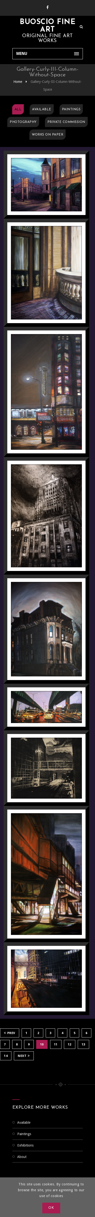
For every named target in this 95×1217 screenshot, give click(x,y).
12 (69, 1044)
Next (24, 1056)
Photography (23, 122)
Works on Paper (47, 134)
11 (56, 1044)
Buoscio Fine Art (47, 26)
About (21, 1157)
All (18, 109)
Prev (9, 1033)
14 (6, 1056)
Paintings (71, 109)
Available (41, 109)
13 (83, 1044)
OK (51, 1208)
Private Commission (66, 122)
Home (17, 82)
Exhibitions (25, 1145)
